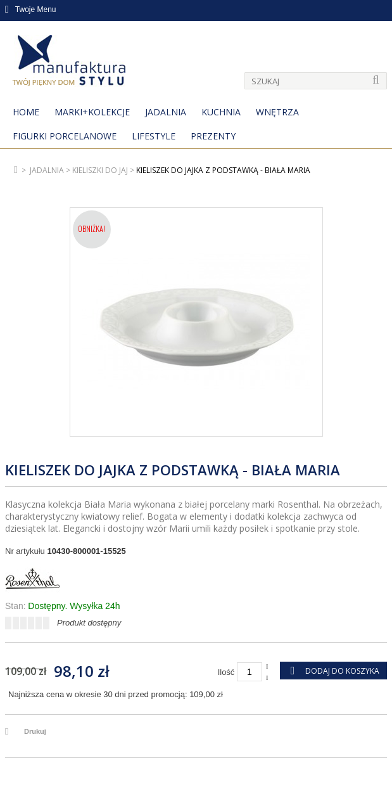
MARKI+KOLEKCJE (92, 112)
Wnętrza (277, 112)
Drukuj (35, 731)
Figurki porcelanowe (65, 136)
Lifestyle (153, 136)
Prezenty (213, 136)
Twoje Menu (30, 9)
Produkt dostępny (89, 623)
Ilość (226, 672)
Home (26, 112)
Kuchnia (221, 112)
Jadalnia (165, 112)
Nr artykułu (25, 551)
